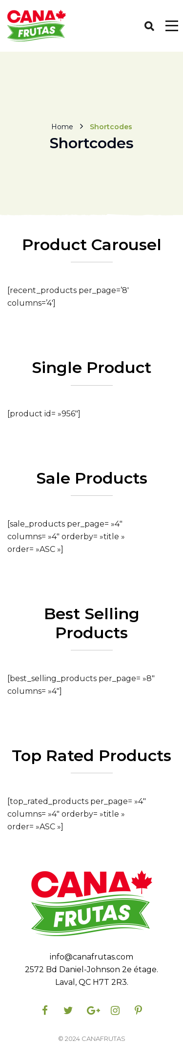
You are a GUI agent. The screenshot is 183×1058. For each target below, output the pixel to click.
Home (62, 126)
